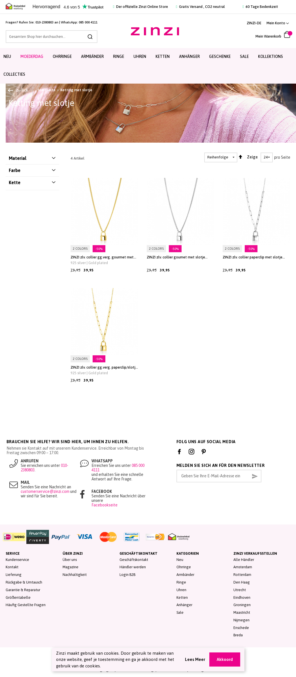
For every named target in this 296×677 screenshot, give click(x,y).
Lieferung (14, 574)
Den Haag (241, 582)
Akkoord (225, 659)
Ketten (182, 597)
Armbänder (185, 574)
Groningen (242, 605)
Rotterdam (242, 574)
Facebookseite (104, 505)
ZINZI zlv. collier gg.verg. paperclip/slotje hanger (104, 367)
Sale (180, 612)
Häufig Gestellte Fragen (26, 605)
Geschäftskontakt (134, 560)
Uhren (181, 590)
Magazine (70, 567)
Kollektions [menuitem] (270, 56)
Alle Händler (243, 560)
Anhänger (184, 605)
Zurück (18, 90)
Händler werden (133, 567)
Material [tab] (17, 158)
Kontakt (12, 567)
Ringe (181, 582)
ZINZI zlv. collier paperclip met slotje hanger (252, 257)
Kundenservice (17, 560)
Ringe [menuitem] (118, 56)
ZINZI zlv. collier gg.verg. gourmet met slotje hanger (102, 257)
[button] (278, 23)
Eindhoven (241, 597)
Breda (238, 635)
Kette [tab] (14, 182)
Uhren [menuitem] (139, 56)
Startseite (46, 90)
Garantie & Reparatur (23, 590)
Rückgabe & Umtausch (24, 582)
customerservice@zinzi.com (45, 491)
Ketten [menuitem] (163, 56)
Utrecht (239, 590)
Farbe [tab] (14, 170)
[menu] (148, 66)
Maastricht (241, 612)
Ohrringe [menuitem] (62, 56)
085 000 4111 (88, 22)
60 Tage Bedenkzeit (260, 7)
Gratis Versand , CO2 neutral (200, 7)
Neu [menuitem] (7, 56)
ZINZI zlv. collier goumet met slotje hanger (176, 257)
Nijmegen (241, 620)
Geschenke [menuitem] (220, 56)
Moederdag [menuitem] (31, 56)
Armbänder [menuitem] (92, 56)
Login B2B (127, 574)
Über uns (70, 560)
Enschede (241, 628)
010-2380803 (44, 22)
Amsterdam (242, 567)
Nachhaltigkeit (75, 574)
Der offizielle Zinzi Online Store (140, 7)
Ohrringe (183, 567)
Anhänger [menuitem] (189, 56)
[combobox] (51, 36)
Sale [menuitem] (244, 56)
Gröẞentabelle (18, 597)
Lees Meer (195, 659)
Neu (179, 560)
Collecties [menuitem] (14, 74)
